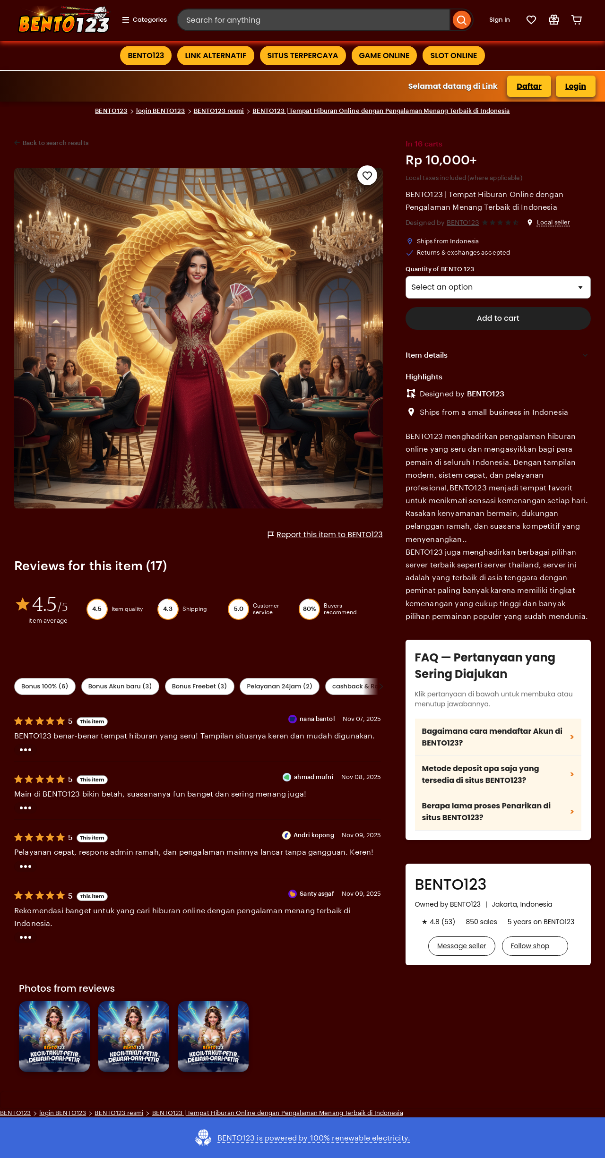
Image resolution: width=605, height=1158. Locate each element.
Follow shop (530, 946)
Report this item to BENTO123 (325, 534)
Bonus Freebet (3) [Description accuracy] (199, 686)
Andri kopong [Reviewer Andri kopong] (314, 835)
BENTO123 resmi (219, 110)
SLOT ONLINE (453, 55)
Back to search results (55, 142)
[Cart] (576, 20)
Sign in (499, 19)
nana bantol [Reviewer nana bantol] (317, 718)
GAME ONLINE (384, 55)
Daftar (529, 86)
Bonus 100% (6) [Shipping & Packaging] (45, 686)
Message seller (461, 946)
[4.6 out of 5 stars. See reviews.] (501, 222)
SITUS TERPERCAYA (303, 55)
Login (575, 86)
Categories (144, 19)
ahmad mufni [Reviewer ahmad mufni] (313, 777)
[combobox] (313, 20)
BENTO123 (146, 55)
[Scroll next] (380, 686)
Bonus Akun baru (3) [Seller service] (120, 686)
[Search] (462, 20)
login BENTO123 (160, 110)
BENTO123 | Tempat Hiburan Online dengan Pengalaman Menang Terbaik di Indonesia (381, 110)
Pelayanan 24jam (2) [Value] (279, 686)
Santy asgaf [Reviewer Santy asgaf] (317, 893)
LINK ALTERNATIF (215, 55)
